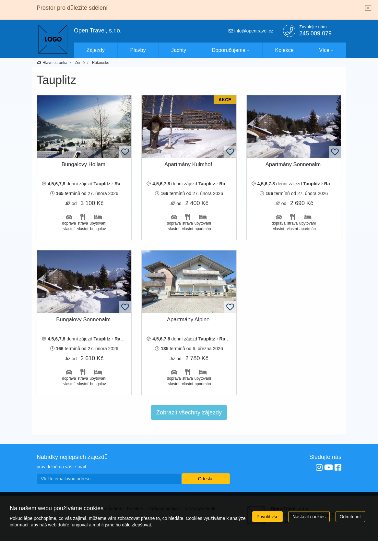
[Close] (368, 8)
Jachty (178, 50)
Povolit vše (267, 516)
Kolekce (284, 50)
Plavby (138, 50)
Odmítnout (350, 516)
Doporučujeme (228, 50)
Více (324, 50)
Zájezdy (96, 50)
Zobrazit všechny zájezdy (189, 412)
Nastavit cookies (308, 516)
